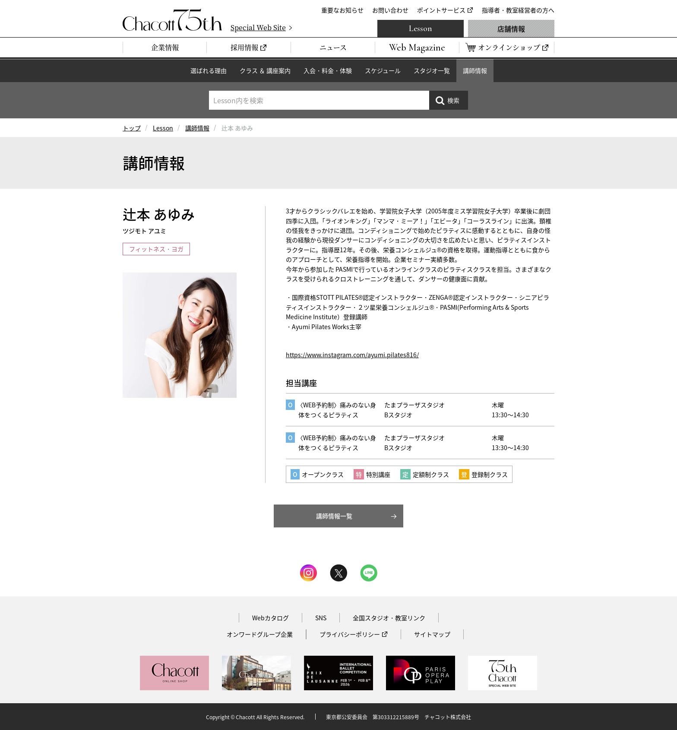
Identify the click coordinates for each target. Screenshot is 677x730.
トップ (132, 128)
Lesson (420, 28)
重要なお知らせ (342, 10)
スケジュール (383, 70)
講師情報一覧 (334, 515)
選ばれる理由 (208, 70)
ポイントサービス (441, 10)
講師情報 (475, 70)
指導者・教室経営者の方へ (518, 10)
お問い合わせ (390, 10)
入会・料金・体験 (328, 70)
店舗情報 (511, 28)
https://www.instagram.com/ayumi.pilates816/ (352, 354)
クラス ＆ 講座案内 (265, 70)
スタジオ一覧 (432, 70)
